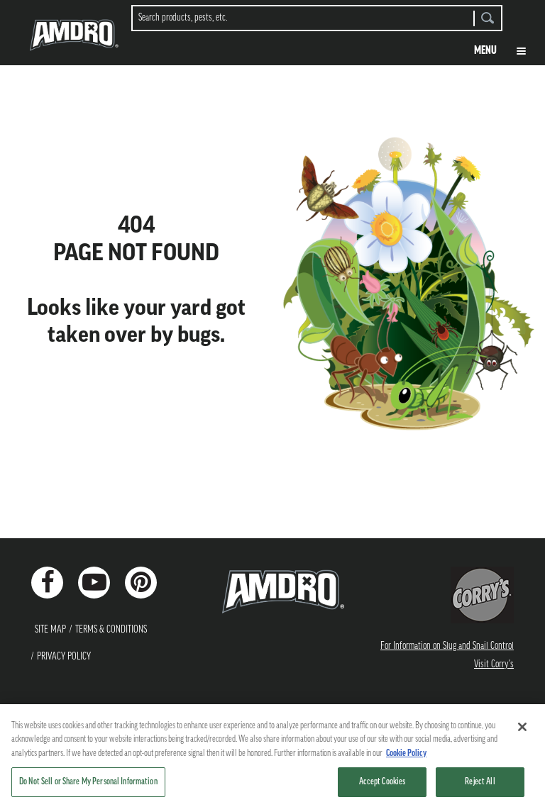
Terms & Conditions (111, 630)
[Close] (522, 726)
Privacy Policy (64, 657)
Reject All (480, 781)
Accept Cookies (382, 781)
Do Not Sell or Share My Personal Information (88, 781)
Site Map (50, 630)
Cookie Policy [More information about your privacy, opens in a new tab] (406, 753)
